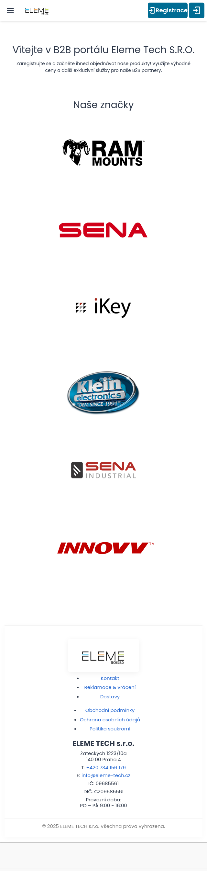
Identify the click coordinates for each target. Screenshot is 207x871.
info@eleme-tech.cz (106, 775)
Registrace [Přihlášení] (168, 10)
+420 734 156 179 (105, 767)
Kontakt (110, 678)
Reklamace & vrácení (110, 687)
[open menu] (10, 10)
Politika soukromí (110, 728)
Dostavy (110, 696)
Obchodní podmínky (110, 710)
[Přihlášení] (196, 10)
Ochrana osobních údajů (110, 719)
